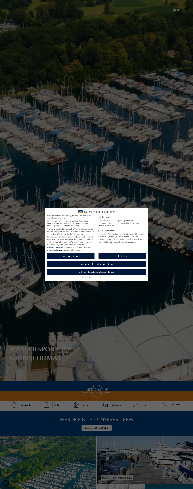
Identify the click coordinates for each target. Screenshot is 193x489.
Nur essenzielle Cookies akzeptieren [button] (96, 259)
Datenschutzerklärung (55, 242)
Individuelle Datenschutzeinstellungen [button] (97, 267)
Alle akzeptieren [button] (70, 251)
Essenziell (105, 212)
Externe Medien (108, 226)
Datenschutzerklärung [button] (97, 273)
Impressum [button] (108, 273)
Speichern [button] (122, 251)
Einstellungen (56, 245)
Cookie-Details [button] (86, 273)
